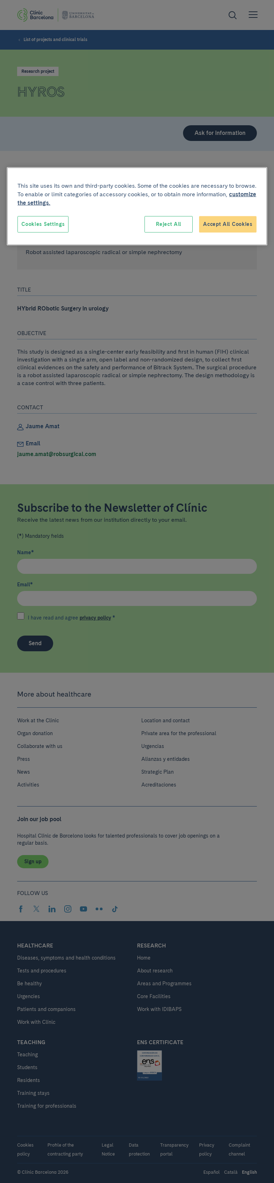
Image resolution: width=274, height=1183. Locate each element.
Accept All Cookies (228, 224)
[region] (137, 206)
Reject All (168, 224)
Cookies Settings (43, 224)
